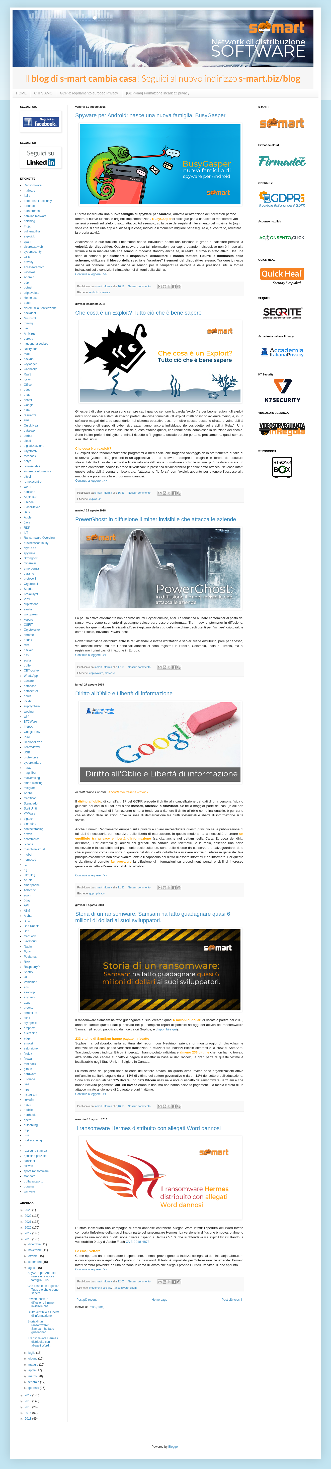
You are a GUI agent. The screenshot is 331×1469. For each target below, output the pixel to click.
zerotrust (30, 890)
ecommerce (32, 839)
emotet (28, 1043)
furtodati (29, 206)
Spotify (28, 972)
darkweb (29, 492)
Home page (159, 1299)
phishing (29, 221)
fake (27, 645)
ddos (27, 389)
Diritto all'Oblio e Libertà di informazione (124, 693)
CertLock (30, 936)
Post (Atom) (96, 1307)
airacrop (29, 992)
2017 (28, 1395)
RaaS (27, 374)
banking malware (35, 216)
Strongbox (31, 558)
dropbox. (30, 1028)
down (27, 696)
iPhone (28, 844)
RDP (27, 527)
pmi (26, 1135)
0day (27, 900)
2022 (28, 1216)
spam (133, 1287)
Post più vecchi (232, 1299)
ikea (26, 1084)
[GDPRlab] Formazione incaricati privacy (157, 93)
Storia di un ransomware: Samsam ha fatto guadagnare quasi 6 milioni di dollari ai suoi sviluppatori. (152, 917)
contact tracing (33, 829)
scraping (29, 875)
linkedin (29, 1099)
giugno (33, 1358)
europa (28, 338)
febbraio (34, 1382)
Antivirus (29, 333)
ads (26, 987)
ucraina (29, 1186)
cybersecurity (33, 251)
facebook (30, 456)
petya (27, 461)
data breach (32, 211)
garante (29, 573)
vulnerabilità (32, 231)
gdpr (92, 893)
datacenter (31, 691)
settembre (35, 1262)
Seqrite (28, 589)
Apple (28, 517)
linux (27, 512)
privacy (100, 893)
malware (105, 292)
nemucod (30, 859)
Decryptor (30, 349)
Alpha (28, 915)
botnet (28, 287)
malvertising (32, 778)
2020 (28, 1227)
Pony (27, 951)
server (28, 400)
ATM (27, 910)
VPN (27, 599)
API (26, 905)
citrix (27, 1018)
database (30, 686)
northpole (30, 1115)
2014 (28, 1413)
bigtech (29, 819)
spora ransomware (36, 1171)
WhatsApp (31, 676)
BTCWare (30, 721)
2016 (28, 1401)
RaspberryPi (32, 967)
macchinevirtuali (34, 849)
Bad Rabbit (31, 926)
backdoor (30, 313)
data (27, 410)
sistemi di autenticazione (40, 308)
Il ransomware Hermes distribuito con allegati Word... (43, 1342)
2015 (28, 1407)
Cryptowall (31, 584)
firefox (28, 1053)
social (28, 660)
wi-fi (26, 716)
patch (27, 303)
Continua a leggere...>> (91, 274)
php (26, 1130)
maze (27, 1105)
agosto (33, 1268)
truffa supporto (33, 1181)
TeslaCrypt (31, 594)
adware (29, 681)
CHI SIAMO (43, 93)
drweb (28, 834)
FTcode (29, 502)
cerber (28, 436)
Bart (26, 931)
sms (26, 420)
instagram (30, 1094)
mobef (28, 854)
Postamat (30, 956)
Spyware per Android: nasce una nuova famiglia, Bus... (42, 1276)
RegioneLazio (33, 742)
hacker (28, 650)
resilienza (30, 415)
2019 (28, 1233)
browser (29, 1007)
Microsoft (30, 318)
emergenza (31, 568)
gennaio (34, 1388)
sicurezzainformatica (37, 471)
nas (26, 655)
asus (27, 1002)
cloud (27, 441)
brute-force (31, 757)
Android (93, 292)
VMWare (29, 813)
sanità (28, 609)
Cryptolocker (32, 629)
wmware (29, 1191)
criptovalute (96, 673)
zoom (27, 895)
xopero (28, 619)
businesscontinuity (36, 543)
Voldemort (30, 982)
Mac (27, 354)
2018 (28, 1239)
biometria (30, 824)
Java (27, 522)
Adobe (28, 793)
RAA (27, 962)
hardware (30, 1074)
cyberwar (30, 563)
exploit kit (95, 498)
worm (27, 486)
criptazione (31, 604)
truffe (27, 665)
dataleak (29, 430)
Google (29, 405)
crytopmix (30, 1023)
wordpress (31, 614)
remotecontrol (33, 481)
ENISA (28, 727)
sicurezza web (33, 246)
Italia (27, 195)
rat (25, 864)
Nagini (28, 946)
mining (28, 323)
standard (30, 1176)
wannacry (30, 369)
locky (27, 379)
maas (27, 767)
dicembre (35, 1244)
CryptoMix (30, 451)
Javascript (30, 941)
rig (25, 870)
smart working (33, 783)
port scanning (33, 1140)
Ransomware (121, 1287)
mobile (28, 1110)
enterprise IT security (38, 201)
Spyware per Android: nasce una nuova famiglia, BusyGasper (150, 115)
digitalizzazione (34, 446)
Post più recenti (86, 1299)
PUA (27, 737)
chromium (30, 1013)
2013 (28, 1418)
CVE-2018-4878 (138, 1242)
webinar (29, 711)
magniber (30, 772)
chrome (29, 635)
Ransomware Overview (39, 538)
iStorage (29, 1079)
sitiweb (28, 1166)
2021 (28, 1222)
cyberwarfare (32, 762)
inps (26, 1089)
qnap (27, 394)
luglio (32, 1353)
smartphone (32, 885)
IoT (26, 533)
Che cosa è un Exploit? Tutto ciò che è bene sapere (138, 313)
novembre (35, 1250)
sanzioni (29, 1161)
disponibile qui (166, 1029)
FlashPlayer (32, 507)
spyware (29, 553)
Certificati (30, 798)
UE (26, 977)
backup (29, 359)
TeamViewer (32, 747)
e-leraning (30, 1033)
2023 (28, 1210)
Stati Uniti (30, 808)
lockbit (28, 701)
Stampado (31, 803)
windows (29, 272)
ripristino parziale (35, 1156)
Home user (31, 298)
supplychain (32, 706)
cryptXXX (30, 548)
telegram (30, 788)
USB (27, 752)
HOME (21, 93)
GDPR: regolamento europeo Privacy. (89, 93)
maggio (33, 1364)
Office (28, 384)
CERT (28, 257)
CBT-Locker (32, 670)
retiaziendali (32, 466)
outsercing (31, 1125)
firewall (28, 1058)
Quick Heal (31, 425)
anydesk (29, 997)
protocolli (30, 578)
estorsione (31, 1048)
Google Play (32, 732)
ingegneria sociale (100, 1287)
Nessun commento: (140, 286)
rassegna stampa (35, 1150)
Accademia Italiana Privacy (128, 792)
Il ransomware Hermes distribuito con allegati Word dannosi (148, 1128)
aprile (32, 1370)
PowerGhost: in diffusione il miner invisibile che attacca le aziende (155, 519)
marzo (33, 1376)
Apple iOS (30, 497)
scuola (28, 880)
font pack (30, 1064)
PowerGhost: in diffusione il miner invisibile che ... (41, 1302)
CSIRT (28, 624)
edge (27, 1038)
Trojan (28, 226)
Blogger (173, 1446)
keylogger (30, 364)
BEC (27, 921)
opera (28, 1120)
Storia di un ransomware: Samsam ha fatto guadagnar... (41, 1327)
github (28, 1069)
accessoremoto (34, 267)
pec (26, 328)
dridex (28, 640)
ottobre (33, 1256)
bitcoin (28, 476)
